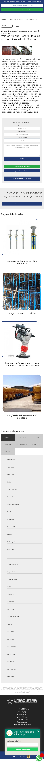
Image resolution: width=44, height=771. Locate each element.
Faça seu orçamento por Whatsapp (22, 9)
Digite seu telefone (22, 137)
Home (3, 19)
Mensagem (22, 143)
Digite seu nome (22, 125)
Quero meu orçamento (22, 204)
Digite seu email (22, 131)
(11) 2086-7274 (22, 717)
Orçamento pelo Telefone (22, 171)
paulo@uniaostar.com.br (22, 725)
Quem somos (16, 19)
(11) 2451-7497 (22, 714)
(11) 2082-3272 (22, 719)
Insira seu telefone (14, 741)
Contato (6, 26)
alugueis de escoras (23, 31)
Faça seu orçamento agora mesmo (22, 5)
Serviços (30, 19)
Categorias (13, 31)
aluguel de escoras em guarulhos (33, 31)
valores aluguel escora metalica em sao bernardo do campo (6, 33)
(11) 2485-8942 (22, 712)
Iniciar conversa (23, 749)
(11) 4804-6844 (22, 722)
